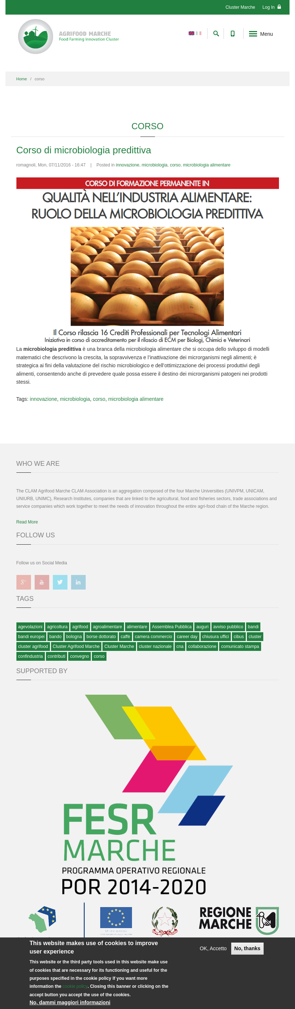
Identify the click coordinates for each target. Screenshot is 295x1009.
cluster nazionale (155, 646)
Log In (272, 7)
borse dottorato (101, 636)
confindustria (30, 656)
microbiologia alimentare (206, 165)
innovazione (127, 165)
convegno (79, 656)
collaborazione (202, 646)
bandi (253, 626)
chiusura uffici (215, 636)
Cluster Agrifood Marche (76, 646)
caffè (125, 636)
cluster (255, 636)
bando (55, 636)
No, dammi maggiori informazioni (70, 1002)
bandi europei (31, 636)
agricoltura (57, 626)
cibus (239, 636)
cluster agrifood (33, 646)
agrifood (80, 626)
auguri (202, 626)
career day (187, 636)
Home (21, 79)
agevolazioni (30, 626)
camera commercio (153, 636)
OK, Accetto (213, 948)
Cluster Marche (240, 7)
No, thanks (247, 948)
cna (179, 646)
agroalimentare (107, 626)
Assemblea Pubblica (172, 626)
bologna (74, 636)
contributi (57, 656)
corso (175, 165)
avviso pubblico (228, 626)
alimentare (137, 626)
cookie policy (75, 986)
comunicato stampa (240, 646)
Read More (27, 522)
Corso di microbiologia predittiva (83, 150)
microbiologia (155, 165)
